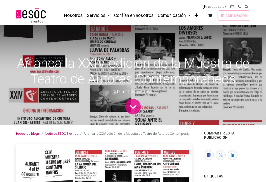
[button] (246, 6)
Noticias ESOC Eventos (61, 133)
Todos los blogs (28, 133)
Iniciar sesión (234, 15)
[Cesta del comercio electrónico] (210, 15)
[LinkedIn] (232, 155)
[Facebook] (209, 155)
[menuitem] (73, 15)
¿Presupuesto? (214, 7)
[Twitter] (221, 155)
